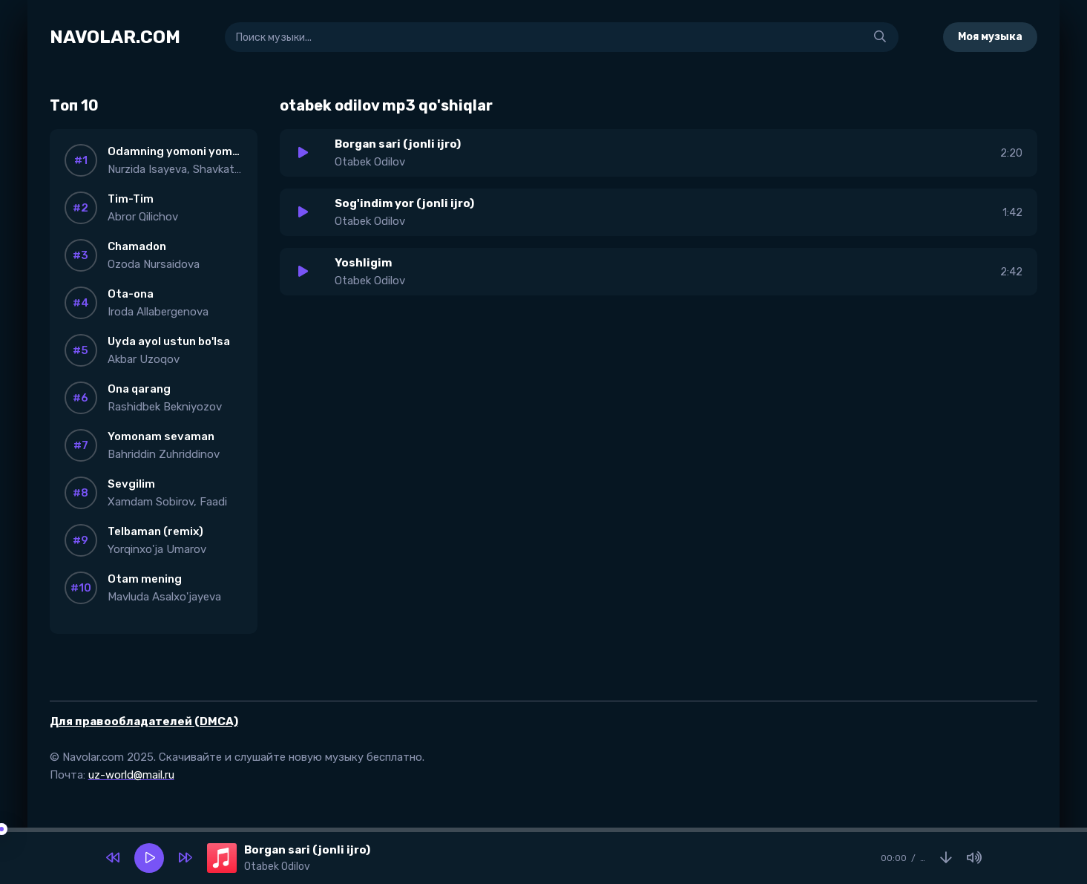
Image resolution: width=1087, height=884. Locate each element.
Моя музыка (990, 36)
